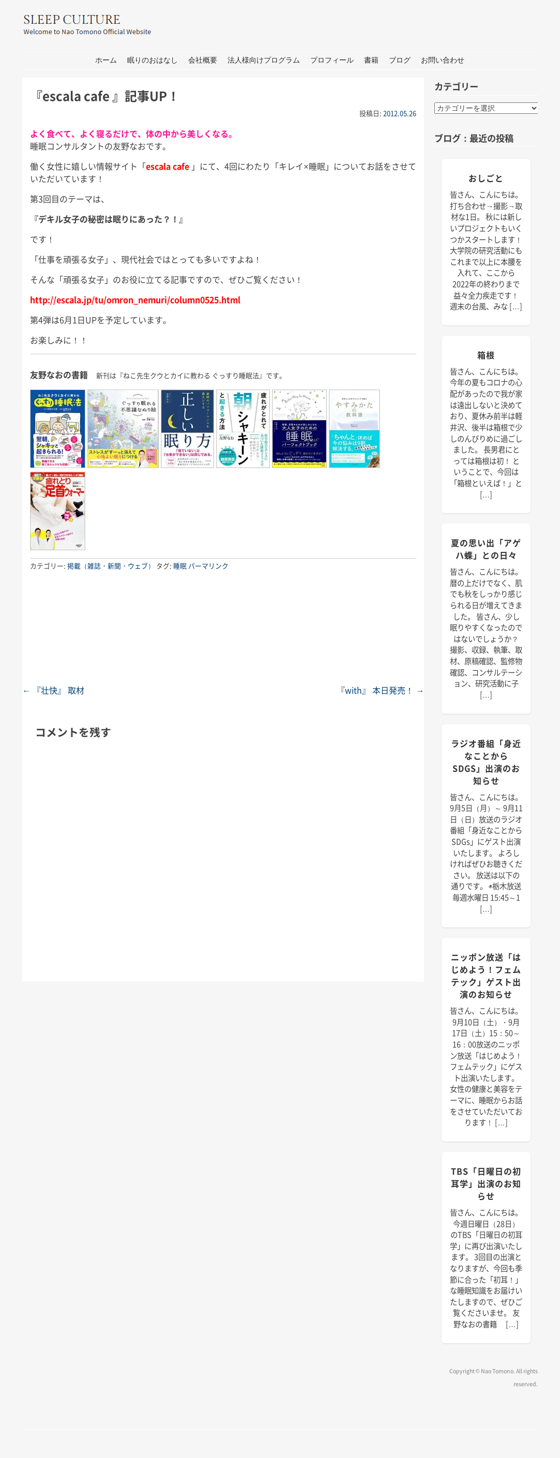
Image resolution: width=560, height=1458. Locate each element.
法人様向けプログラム (264, 60)
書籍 (371, 60)
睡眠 (180, 565)
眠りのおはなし (152, 60)
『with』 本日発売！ (380, 690)
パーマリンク (208, 565)
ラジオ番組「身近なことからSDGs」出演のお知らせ (486, 762)
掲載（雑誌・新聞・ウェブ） (111, 565)
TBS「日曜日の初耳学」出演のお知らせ (486, 1183)
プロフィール (332, 60)
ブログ (400, 60)
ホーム (106, 60)
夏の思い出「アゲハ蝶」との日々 (486, 548)
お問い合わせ (442, 60)
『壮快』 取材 (53, 690)
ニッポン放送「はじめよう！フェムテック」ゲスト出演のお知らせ (486, 975)
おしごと (486, 178)
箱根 (486, 355)
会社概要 (202, 60)
